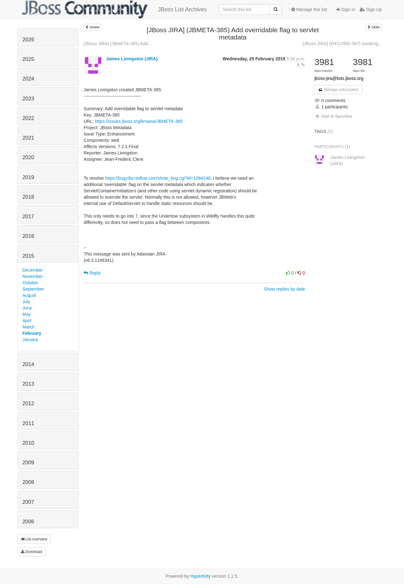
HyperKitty (200, 576)
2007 (28, 502)
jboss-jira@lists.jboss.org (338, 78)
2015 (28, 256)
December (32, 270)
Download (31, 552)
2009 (28, 463)
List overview (34, 539)
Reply (92, 272)
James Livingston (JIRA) (131, 58)
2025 (28, 59)
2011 (28, 423)
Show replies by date (284, 289)
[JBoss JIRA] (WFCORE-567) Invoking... (342, 43)
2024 (28, 79)
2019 (28, 177)
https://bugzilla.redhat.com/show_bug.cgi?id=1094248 (158, 178)
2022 (28, 118)
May (26, 314)
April (26, 320)
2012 (28, 403)
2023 (28, 99)
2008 (28, 482)
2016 (28, 236)
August (29, 295)
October (30, 282)
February (31, 333)
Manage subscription (338, 89)
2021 (28, 138)
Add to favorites (333, 116)
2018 (28, 197)
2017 (28, 217)
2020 (28, 157)
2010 (28, 443)
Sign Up (371, 9)
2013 (28, 384)
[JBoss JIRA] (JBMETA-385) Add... (118, 43)
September (33, 289)
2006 (28, 522)
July (26, 301)
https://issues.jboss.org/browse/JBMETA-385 (139, 121)
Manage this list (309, 9)
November (32, 276)
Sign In (345, 9)
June (27, 307)
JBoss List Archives (114, 9)
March (28, 326)
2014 (28, 364)
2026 (28, 40)
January (30, 339)
